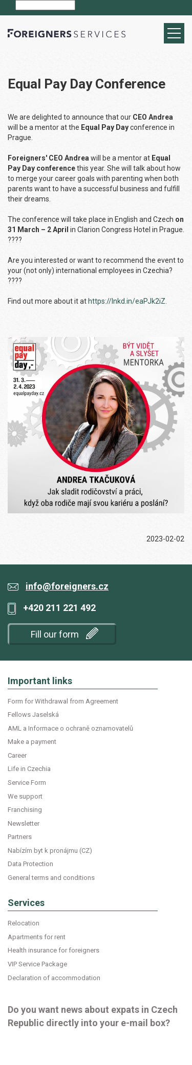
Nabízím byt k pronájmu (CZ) (50, 850)
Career (17, 755)
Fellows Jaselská (33, 714)
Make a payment (32, 741)
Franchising (25, 809)
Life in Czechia (29, 769)
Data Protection (30, 864)
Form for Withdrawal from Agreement (63, 701)
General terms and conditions (51, 877)
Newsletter (23, 823)
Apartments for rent (37, 937)
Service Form (27, 782)
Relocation (23, 923)
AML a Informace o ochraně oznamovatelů (70, 728)
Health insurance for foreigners (53, 950)
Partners (20, 837)
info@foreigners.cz (67, 586)
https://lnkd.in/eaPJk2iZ (126, 301)
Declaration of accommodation (54, 978)
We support (25, 796)
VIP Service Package (37, 964)
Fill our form (64, 633)
